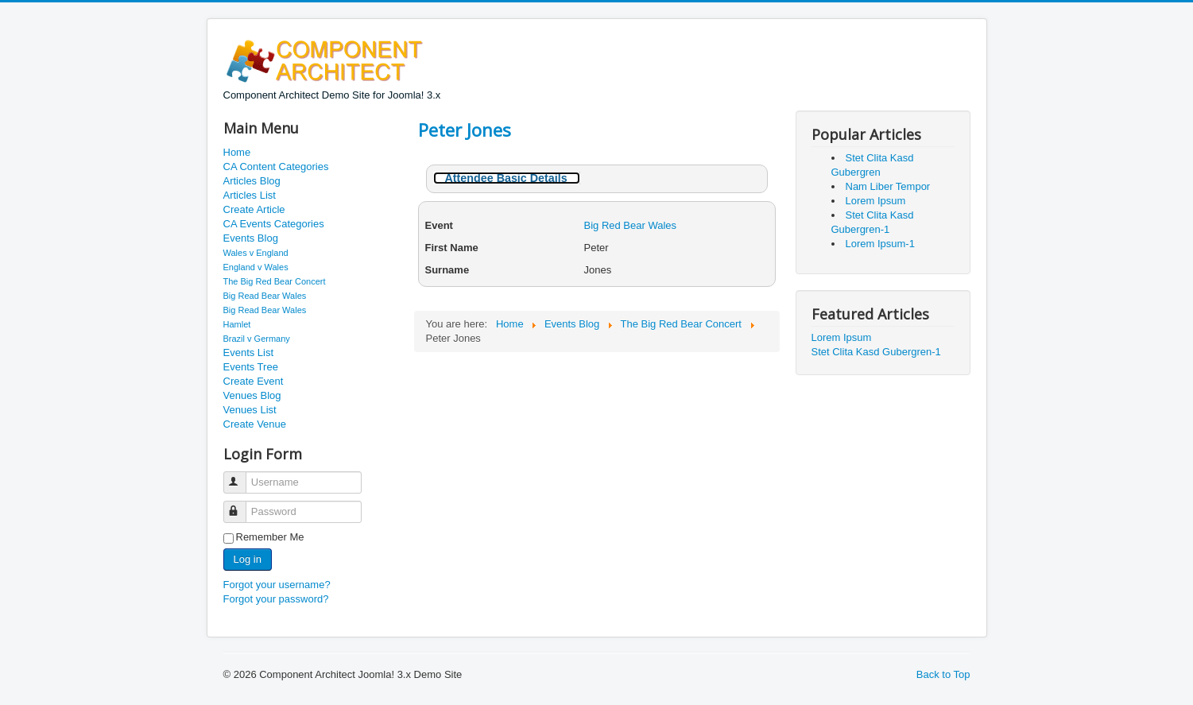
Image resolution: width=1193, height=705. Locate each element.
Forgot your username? (277, 585)
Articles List (249, 195)
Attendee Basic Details (506, 178)
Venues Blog (252, 395)
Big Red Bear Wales (630, 225)
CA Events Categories (273, 224)
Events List (248, 352)
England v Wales (256, 267)
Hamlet (237, 324)
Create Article (254, 209)
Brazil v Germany (256, 338)
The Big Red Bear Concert (274, 281)
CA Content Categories (276, 166)
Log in (247, 559)
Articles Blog (252, 181)
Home (237, 152)
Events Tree (250, 367)
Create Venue (255, 424)
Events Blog (250, 238)
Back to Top (943, 674)
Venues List (250, 410)
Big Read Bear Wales (265, 295)
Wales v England (256, 253)
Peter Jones (464, 129)
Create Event (253, 381)
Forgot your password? (276, 599)
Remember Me (270, 537)
